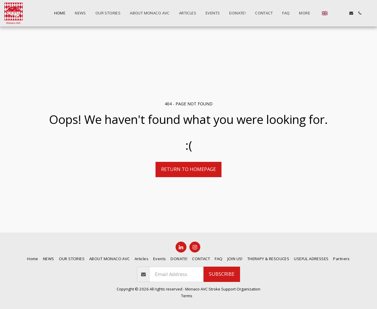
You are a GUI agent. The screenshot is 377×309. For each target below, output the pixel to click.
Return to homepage (188, 169)
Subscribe (221, 273)
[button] (334, 13)
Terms (186, 295)
